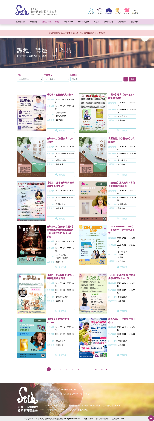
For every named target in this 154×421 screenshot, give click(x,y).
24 (96, 369)
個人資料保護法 (102, 419)
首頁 (31, 56)
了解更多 (60, 130)
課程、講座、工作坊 (45, 56)
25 (102, 369)
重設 (132, 79)
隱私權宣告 (88, 419)
